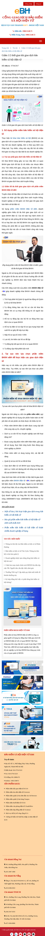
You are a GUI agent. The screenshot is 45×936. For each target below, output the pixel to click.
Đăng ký (38, 4)
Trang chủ (5, 48)
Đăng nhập (28, 4)
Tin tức (15, 48)
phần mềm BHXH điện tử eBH (23, 209)
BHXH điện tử (19, 481)
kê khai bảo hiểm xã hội (20, 138)
